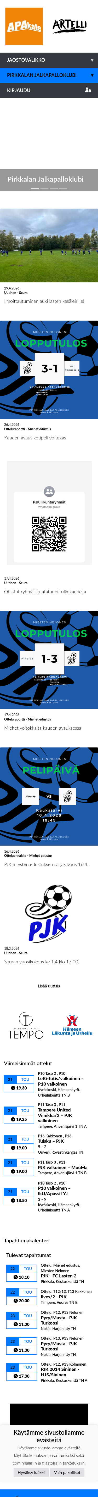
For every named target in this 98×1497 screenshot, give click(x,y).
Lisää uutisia (49, 887)
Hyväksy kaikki (31, 1472)
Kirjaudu (49, 90)
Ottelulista (16, 1123)
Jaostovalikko (52, 60)
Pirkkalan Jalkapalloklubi (52, 75)
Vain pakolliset (67, 1472)
